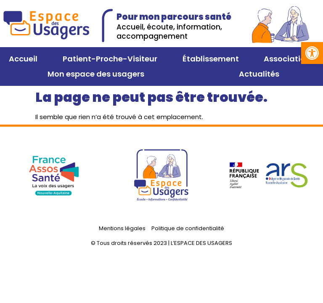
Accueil (23, 58)
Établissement (211, 58)
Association (287, 58)
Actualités (259, 74)
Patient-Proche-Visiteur (110, 58)
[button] (312, 53)
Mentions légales (122, 228)
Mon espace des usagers (96, 74)
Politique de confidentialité (187, 228)
